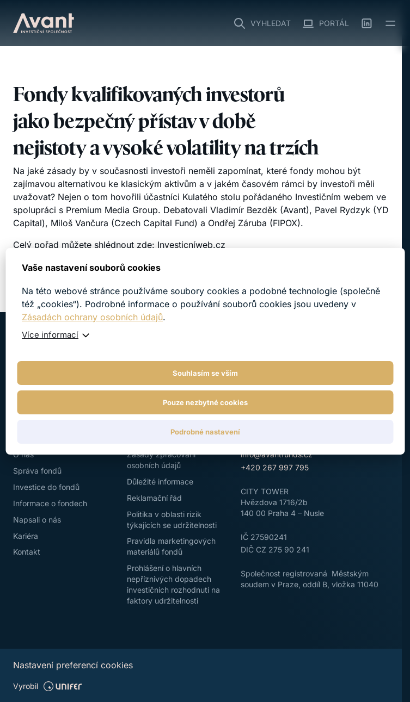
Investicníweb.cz (191, 244)
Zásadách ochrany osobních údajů (92, 317)
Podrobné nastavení (205, 431)
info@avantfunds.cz (277, 454)
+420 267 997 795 (275, 467)
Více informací (50, 335)
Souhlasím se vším (205, 373)
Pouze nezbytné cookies (205, 402)
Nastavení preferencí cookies (73, 665)
